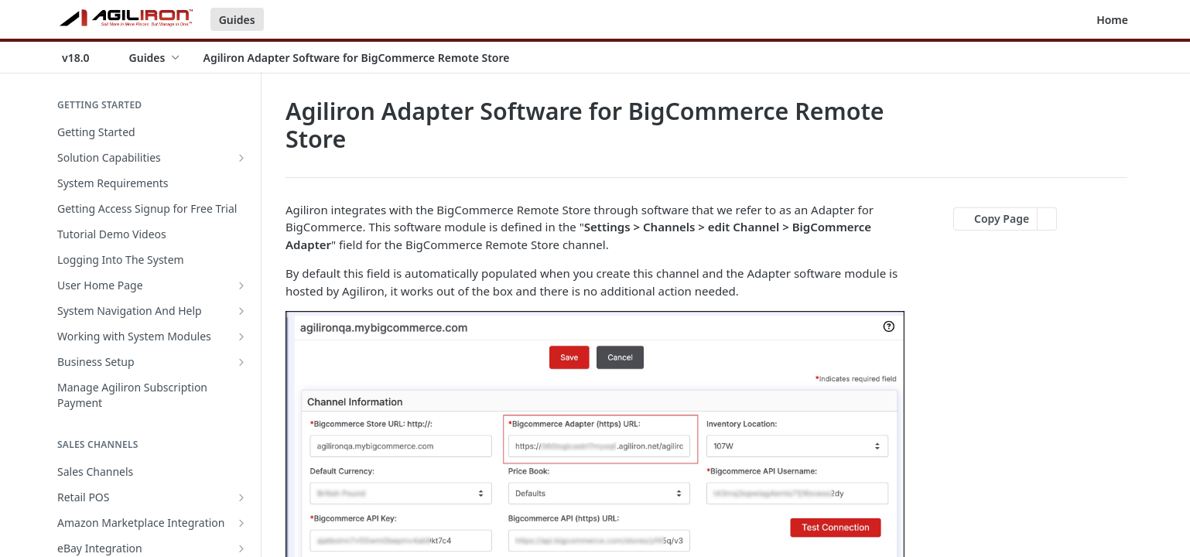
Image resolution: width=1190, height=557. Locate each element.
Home (1112, 19)
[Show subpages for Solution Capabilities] (241, 158)
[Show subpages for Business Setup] (241, 362)
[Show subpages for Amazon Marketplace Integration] (241, 523)
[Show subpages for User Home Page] (241, 285)
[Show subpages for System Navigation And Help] (241, 311)
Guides (237, 19)
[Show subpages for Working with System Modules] (241, 336)
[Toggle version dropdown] (85, 57)
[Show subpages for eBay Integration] (241, 548)
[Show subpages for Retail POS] (241, 497)
